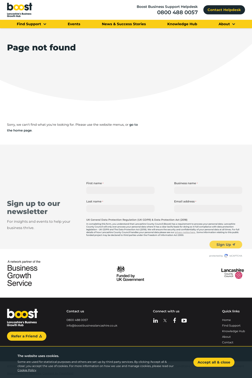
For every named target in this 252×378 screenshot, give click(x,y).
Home (226, 319)
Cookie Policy (27, 370)
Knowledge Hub (233, 330)
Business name (186, 203)
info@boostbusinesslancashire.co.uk (91, 325)
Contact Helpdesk (224, 10)
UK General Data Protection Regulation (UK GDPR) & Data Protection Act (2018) (136, 240)
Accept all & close (214, 362)
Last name (94, 222)
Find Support (231, 325)
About (226, 336)
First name (94, 203)
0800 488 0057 (177, 12)
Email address (185, 222)
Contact (227, 342)
